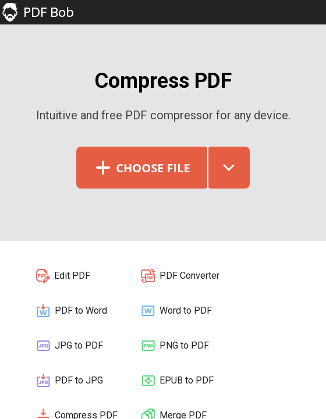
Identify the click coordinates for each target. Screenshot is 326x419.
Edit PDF (62, 276)
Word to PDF (176, 311)
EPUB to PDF (177, 380)
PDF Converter (179, 276)
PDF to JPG (69, 380)
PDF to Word (71, 311)
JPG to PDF (69, 346)
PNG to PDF (174, 346)
